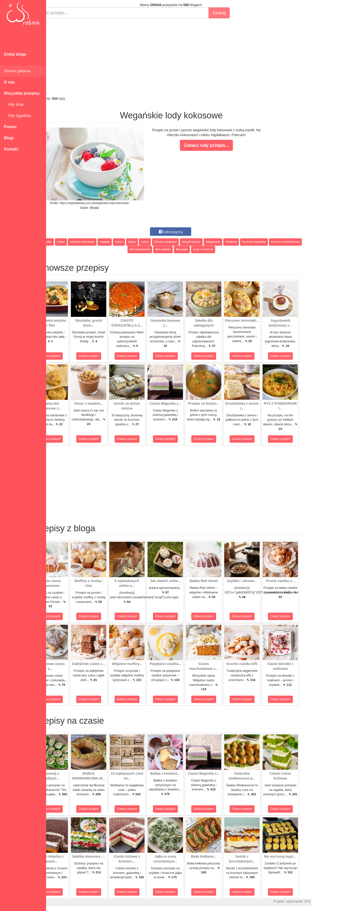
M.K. (325, 901)
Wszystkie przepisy (22, 93)
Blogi (9, 138)
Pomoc (10, 127)
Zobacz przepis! (68, 356)
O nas (9, 82)
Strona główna (17, 71)
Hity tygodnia (17, 116)
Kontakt (11, 149)
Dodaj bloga (15, 54)
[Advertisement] (189, 57)
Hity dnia (13, 104)
